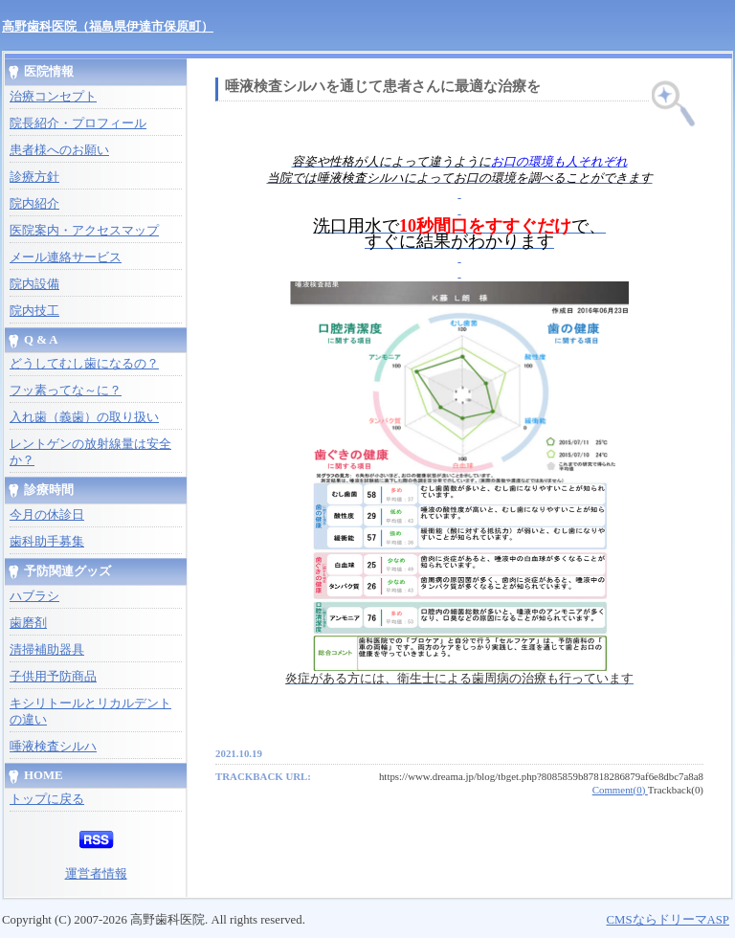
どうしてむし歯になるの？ (84, 363)
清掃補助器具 (47, 650)
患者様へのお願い (59, 150)
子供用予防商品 (53, 676)
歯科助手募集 (47, 541)
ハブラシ (34, 596)
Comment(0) (620, 789)
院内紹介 (34, 204)
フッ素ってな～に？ (66, 390)
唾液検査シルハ (53, 746)
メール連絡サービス (66, 257)
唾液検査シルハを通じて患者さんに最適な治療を (383, 86)
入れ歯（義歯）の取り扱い (84, 417)
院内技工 (34, 311)
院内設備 (34, 284)
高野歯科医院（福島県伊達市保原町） (107, 26)
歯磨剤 (28, 623)
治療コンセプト (53, 96)
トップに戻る (47, 799)
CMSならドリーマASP (667, 920)
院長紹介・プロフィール (78, 123)
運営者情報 (96, 874)
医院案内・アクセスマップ (84, 230)
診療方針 (34, 177)
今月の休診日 (47, 515)
